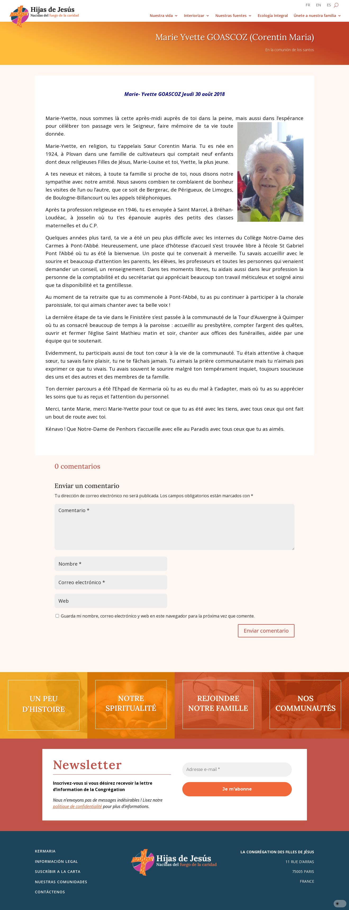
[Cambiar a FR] (308, 6)
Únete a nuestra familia (315, 16)
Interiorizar (194, 16)
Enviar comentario (266, 630)
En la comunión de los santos (289, 49)
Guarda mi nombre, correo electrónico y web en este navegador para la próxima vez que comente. (158, 616)
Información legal (56, 861)
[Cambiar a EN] (318, 6)
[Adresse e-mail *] (237, 769)
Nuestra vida (161, 16)
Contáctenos (50, 891)
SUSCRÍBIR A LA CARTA (57, 871)
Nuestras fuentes (231, 16)
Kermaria (45, 851)
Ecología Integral (273, 16)
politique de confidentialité (77, 806)
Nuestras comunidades (61, 881)
